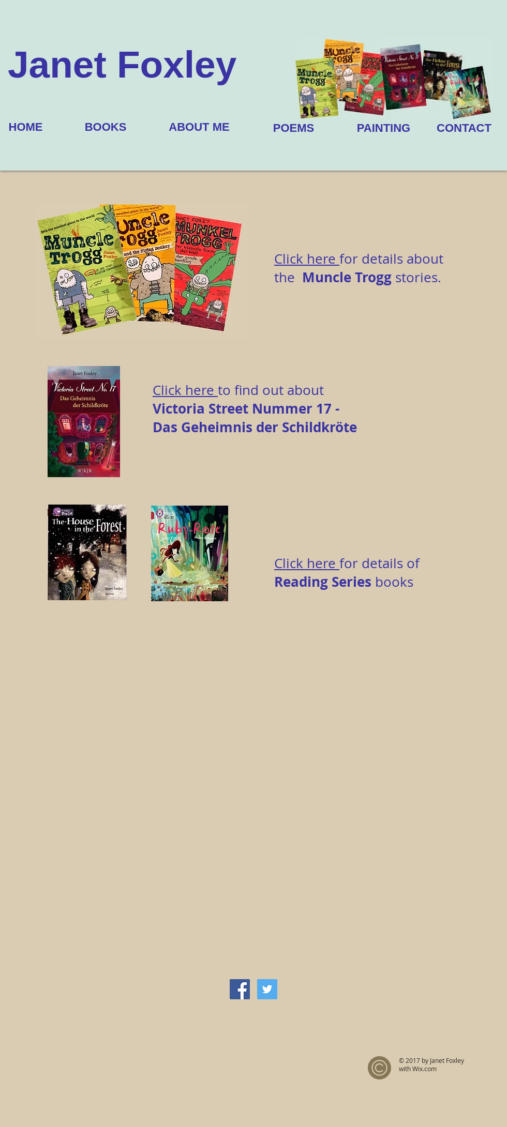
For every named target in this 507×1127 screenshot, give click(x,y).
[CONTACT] (464, 128)
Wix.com (424, 1068)
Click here (185, 390)
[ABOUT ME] (199, 127)
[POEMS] (293, 128)
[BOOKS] (105, 127)
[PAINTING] (383, 128)
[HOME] (25, 127)
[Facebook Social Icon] (240, 989)
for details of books (347, 572)
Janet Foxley (122, 64)
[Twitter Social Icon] (267, 989)
